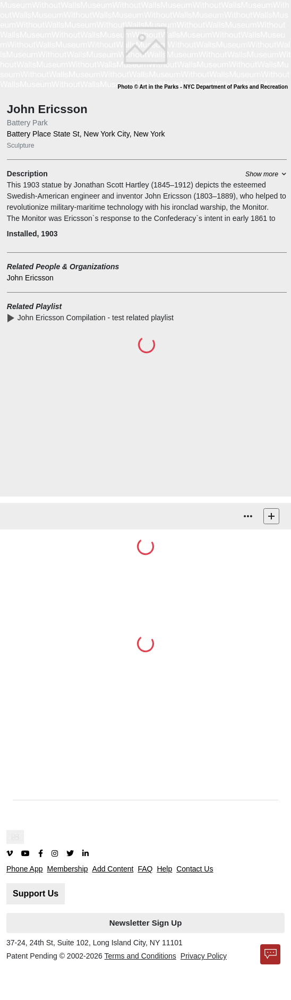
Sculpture (21, 145)
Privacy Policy (204, 956)
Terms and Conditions (140, 956)
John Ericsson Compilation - (96, 317)
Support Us (35, 893)
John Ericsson (30, 277)
